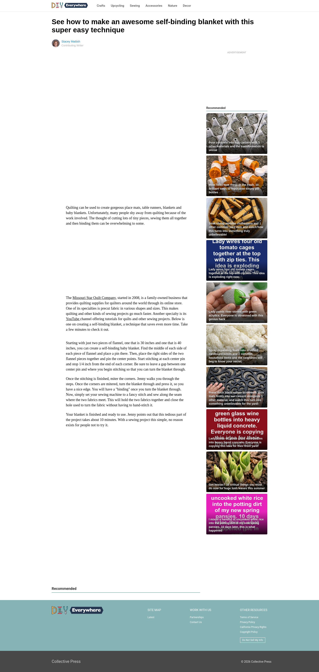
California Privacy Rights (253, 627)
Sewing (135, 6)
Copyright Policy (249, 632)
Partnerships (197, 617)
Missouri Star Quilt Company (94, 298)
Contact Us (196, 622)
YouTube (73, 319)
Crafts (101, 6)
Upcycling (117, 6)
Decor (187, 6)
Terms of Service (249, 617)
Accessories (153, 6)
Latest (150, 617)
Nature (172, 6)
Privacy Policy (247, 622)
